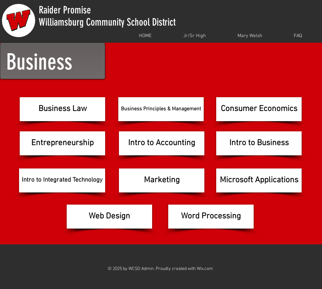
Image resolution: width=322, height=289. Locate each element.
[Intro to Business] (259, 143)
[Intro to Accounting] (161, 143)
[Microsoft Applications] (259, 180)
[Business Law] (62, 109)
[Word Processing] (211, 217)
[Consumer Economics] (259, 109)
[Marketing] (161, 180)
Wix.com (205, 269)
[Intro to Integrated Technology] (62, 180)
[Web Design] (109, 217)
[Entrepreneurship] (62, 143)
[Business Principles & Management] (161, 109)
